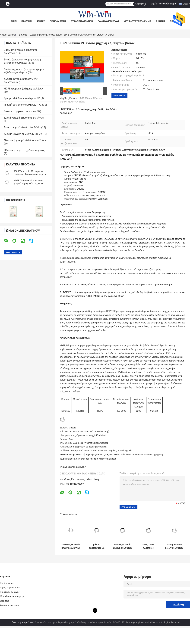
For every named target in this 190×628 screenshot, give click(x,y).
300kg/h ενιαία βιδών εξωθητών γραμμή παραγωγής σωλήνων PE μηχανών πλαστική (174, 546)
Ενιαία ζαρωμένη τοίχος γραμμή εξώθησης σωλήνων (22, 61)
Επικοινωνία (119, 95)
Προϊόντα (26, 21)
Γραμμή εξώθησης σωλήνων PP (22, 98)
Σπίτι (14, 21)
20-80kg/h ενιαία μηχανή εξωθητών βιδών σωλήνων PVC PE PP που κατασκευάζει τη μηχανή (122, 546)
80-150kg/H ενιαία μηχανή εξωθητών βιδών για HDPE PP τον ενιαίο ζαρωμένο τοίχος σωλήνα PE (70, 546)
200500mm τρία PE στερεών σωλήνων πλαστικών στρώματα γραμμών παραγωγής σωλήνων (30, 174)
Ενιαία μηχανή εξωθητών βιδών (46, 34)
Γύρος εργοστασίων (82, 21)
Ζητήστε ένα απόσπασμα (163, 3)
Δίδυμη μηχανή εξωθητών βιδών (23, 133)
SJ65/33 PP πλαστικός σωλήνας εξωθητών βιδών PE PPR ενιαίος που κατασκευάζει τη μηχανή (148, 546)
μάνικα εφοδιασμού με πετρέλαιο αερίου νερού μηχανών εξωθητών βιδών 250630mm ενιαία (97, 546)
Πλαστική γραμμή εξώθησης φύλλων (25, 140)
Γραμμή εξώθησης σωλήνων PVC (23, 104)
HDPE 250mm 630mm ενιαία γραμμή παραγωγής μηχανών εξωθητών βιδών (28, 183)
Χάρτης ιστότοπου (9, 605)
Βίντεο (41, 21)
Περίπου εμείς (58, 21)
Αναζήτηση (139, 4)
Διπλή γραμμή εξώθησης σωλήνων (24, 117)
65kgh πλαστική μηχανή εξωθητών (86, 454)
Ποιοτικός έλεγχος (108, 21)
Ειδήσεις (160, 21)
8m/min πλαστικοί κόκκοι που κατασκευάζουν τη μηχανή (134, 454)
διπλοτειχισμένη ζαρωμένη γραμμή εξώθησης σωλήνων (24, 71)
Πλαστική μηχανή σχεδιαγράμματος (24, 150)
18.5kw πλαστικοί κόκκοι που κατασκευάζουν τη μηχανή (88, 458)
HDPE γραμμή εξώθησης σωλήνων (24, 88)
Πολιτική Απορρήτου (22, 622)
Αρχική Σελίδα (7, 34)
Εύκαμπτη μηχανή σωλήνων (20, 111)
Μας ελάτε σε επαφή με (137, 21)
